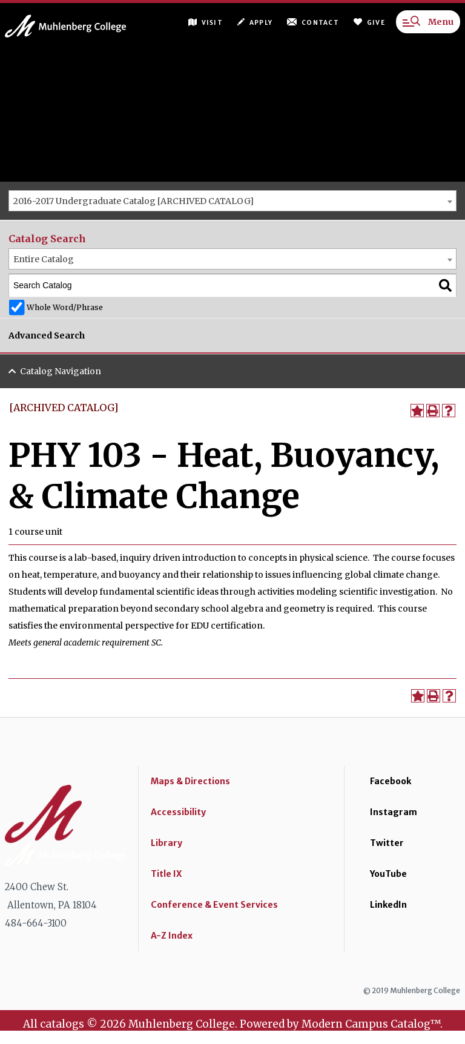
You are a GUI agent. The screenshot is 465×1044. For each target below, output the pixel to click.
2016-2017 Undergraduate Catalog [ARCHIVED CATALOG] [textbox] (133, 201)
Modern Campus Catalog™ (371, 1024)
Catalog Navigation (60, 371)
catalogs (62, 1024)
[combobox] (232, 200)
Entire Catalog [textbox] (43, 259)
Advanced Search (46, 335)
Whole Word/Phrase (65, 307)
